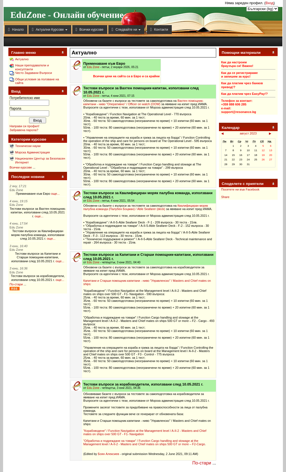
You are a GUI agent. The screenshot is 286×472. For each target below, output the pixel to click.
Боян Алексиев (108, 454)
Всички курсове (20, 167)
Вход (270, 3)
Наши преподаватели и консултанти (32, 67)
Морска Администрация (32, 152)
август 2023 (248, 133)
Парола (15, 108)
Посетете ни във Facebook (240, 189)
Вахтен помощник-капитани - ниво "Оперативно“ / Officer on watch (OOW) (143, 102)
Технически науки (27, 146)
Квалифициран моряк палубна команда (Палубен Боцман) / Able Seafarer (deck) (145, 207)
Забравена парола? (23, 130)
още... (55, 193)
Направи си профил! (24, 126)
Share (225, 197)
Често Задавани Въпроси (33, 72)
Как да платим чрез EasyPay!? (244, 93)
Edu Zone (93, 67)
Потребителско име (24, 98)
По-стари (16, 284)
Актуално (21, 59)
